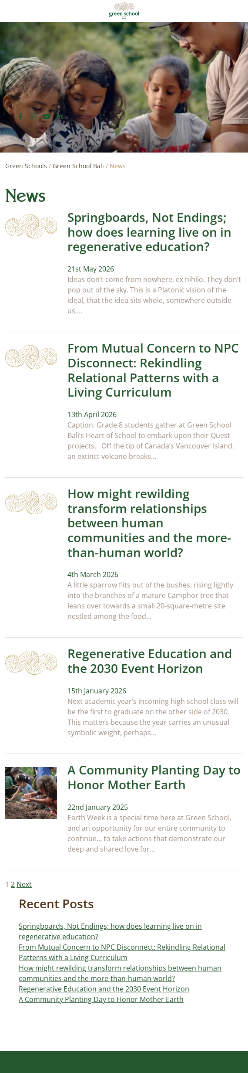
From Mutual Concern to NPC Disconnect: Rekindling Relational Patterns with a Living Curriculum (153, 370)
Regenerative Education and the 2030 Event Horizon (149, 660)
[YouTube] (46, 116)
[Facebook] (20, 116)
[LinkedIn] (60, 116)
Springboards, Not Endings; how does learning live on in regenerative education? (149, 232)
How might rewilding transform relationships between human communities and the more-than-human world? (149, 522)
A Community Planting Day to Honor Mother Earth (154, 777)
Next (24, 884)
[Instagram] (33, 116)
